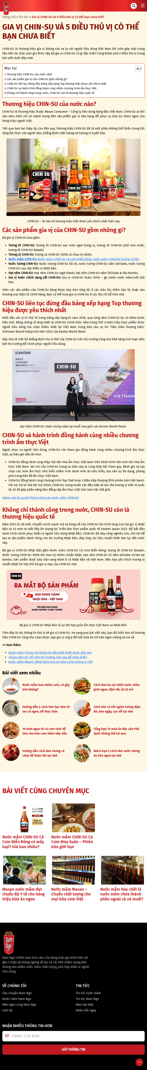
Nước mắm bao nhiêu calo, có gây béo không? (46, 687)
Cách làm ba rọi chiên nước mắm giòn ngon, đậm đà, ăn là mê (117, 687)
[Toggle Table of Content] (136, 69)
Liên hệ (7, 1010)
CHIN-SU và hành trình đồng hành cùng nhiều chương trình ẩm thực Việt (51, 88)
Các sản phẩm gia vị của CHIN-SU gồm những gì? (37, 79)
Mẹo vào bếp (85, 1004)
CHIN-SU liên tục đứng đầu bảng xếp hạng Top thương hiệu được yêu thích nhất (56, 83)
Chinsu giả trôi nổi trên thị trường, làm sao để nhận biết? (47, 657)
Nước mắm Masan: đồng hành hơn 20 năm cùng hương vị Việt (50, 662)
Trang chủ (9, 17)
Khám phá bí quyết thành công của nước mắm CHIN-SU (40, 497)
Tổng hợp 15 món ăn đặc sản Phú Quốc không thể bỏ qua (116, 731)
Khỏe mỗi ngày (86, 1010)
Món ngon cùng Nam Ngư (19, 1004)
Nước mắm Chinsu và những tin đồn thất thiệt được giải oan (50, 652)
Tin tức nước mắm (88, 993)
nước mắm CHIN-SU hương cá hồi (116, 259)
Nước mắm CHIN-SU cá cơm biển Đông (64, 259)
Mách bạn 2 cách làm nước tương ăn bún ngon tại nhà (117, 753)
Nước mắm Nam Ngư (16, 999)
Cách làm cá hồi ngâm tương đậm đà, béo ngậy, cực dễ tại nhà (117, 709)
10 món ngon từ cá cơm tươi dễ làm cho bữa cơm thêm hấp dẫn (44, 731)
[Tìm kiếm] (134, 6)
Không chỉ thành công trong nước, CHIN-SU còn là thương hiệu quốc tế (50, 93)
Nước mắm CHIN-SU (22, 259)
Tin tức (24, 17)
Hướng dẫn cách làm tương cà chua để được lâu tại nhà (43, 753)
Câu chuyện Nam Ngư (17, 993)
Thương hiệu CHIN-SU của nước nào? (29, 74)
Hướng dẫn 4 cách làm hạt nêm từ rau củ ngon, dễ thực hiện (46, 709)
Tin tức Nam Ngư (87, 999)
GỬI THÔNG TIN (73, 1049)
